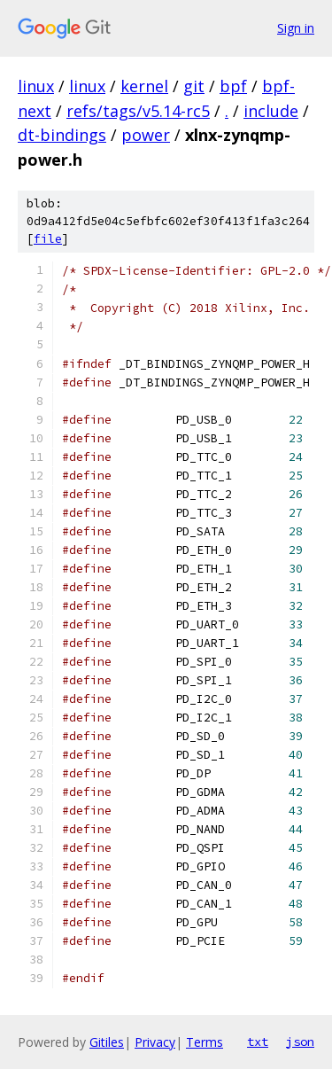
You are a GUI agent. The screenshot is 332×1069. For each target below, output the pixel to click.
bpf (233, 86)
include (270, 110)
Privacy (155, 1042)
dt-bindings (62, 134)
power (145, 134)
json (300, 1041)
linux (36, 86)
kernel (144, 86)
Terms (204, 1042)
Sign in (295, 28)
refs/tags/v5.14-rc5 (138, 110)
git (194, 86)
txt (257, 1041)
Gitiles (106, 1042)
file (48, 238)
